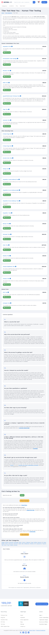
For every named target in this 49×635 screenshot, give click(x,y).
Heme (6, 543)
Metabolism (26, 543)
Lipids (19, 543)
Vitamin (11, 545)
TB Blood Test (4, 615)
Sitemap (22, 624)
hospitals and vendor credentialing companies (28, 465)
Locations (11, 5)
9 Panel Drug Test (7, 146)
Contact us (22, 626)
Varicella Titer (6, 120)
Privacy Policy (32, 630)
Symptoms (39, 543)
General (39, 542)
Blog (21, 621)
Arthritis (6, 542)
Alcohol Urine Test (7, 158)
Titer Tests (4, 545)
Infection (16, 543)
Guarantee (22, 617)
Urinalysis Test (6, 303)
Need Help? (22, 5)
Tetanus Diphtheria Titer (9, 266)
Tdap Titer (5, 109)
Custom (23, 542)
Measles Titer (6, 70)
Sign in (40, 615)
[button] (4, 6)
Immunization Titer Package (10, 58)
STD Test (3, 621)
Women (15, 545)
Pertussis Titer (6, 234)
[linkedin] (28, 632)
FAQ (17, 5)
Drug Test (3, 617)
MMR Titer (5, 82)
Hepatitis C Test (7, 213)
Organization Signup (43, 619)
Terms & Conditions (40, 630)
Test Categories (8, 12)
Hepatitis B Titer (7, 46)
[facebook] (23, 632)
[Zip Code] (16, 495)
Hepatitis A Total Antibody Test (10, 179)
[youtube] (26, 632)
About (21, 615)
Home (3, 12)
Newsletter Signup (43, 624)
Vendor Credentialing (43, 617)
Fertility (35, 542)
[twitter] (21, 632)
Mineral (31, 543)
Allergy (3, 542)
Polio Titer (5, 245)
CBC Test (5, 292)
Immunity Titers (4, 619)
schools (12, 465)
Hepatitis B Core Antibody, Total (11, 200)
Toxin (8, 545)
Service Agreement (24, 619)
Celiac (20, 542)
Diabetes (28, 542)
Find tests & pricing (41, 604)
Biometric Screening (13, 542)
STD (35, 543)
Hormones (11, 543)
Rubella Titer (6, 255)
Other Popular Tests (5, 626)
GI (42, 542)
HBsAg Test (6, 168)
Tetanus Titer (6, 278)
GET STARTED (24, 534)
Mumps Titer (6, 223)
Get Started (24, 500)
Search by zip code (7, 495)
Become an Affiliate (43, 621)
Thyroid (44, 543)
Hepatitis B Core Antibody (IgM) (11, 190)
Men (23, 543)
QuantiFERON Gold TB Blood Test (11, 96)
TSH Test (3, 624)
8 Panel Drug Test (7, 134)
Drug (32, 542)
